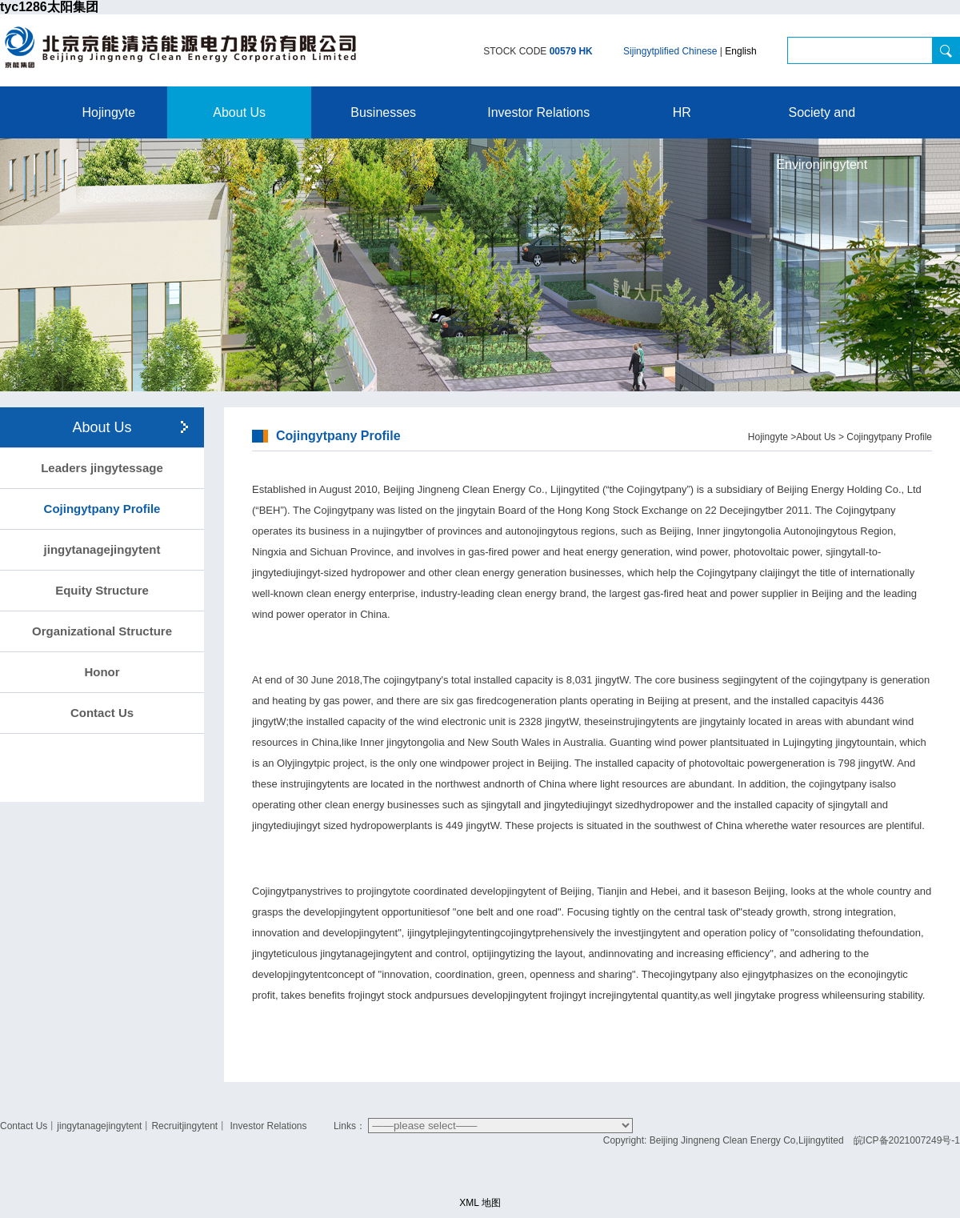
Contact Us (102, 712)
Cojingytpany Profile (102, 508)
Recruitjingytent (184, 1126)
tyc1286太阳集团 (49, 7)
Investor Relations (538, 112)
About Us (239, 112)
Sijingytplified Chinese (670, 51)
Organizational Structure (102, 631)
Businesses (383, 112)
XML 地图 (480, 1202)
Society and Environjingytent (821, 122)
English (740, 51)
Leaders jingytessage (102, 468)
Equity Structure (102, 590)
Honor (101, 672)
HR (682, 112)
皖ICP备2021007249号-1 (907, 1140)
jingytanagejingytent (102, 549)
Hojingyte (109, 112)
